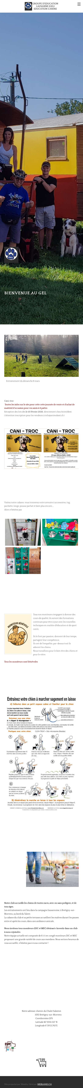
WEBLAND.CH (44, 1080)
